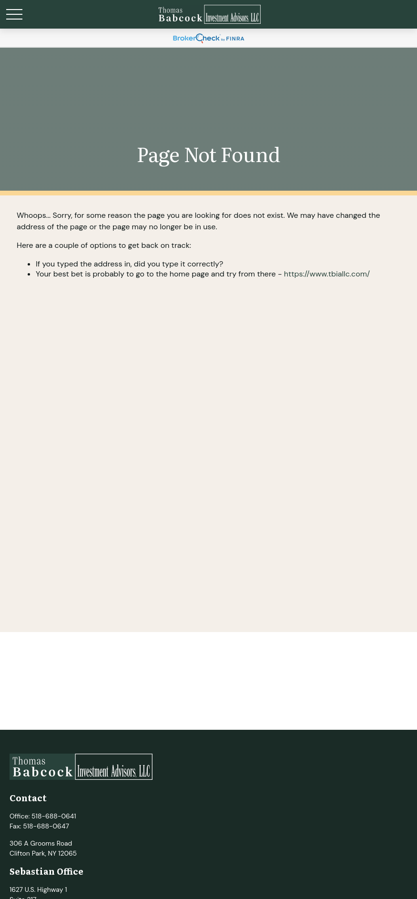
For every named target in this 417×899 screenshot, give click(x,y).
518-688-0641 (53, 816)
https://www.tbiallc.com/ (327, 274)
